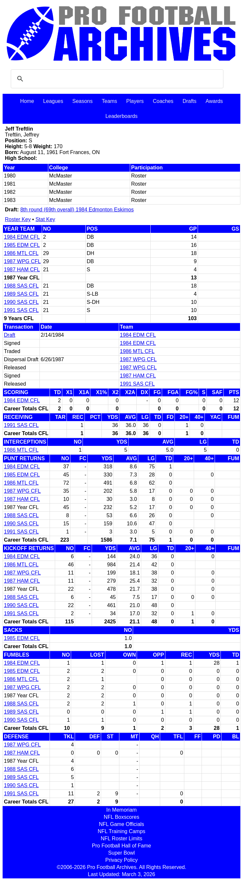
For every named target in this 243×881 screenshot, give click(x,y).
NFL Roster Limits (121, 838)
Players (135, 101)
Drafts (190, 101)
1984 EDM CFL (22, 237)
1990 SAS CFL (21, 302)
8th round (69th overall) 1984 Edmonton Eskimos (77, 209)
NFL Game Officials (121, 824)
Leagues (53, 101)
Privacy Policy (121, 860)
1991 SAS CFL (21, 310)
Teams (109, 101)
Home (27, 101)
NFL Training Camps (121, 831)
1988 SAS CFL (21, 286)
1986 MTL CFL (21, 253)
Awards (214, 101)
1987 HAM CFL (22, 269)
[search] (116, 79)
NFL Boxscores (121, 817)
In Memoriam (121, 810)
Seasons (82, 101)
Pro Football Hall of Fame (121, 845)
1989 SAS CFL (21, 294)
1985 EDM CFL (22, 245)
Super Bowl (121, 853)
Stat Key (45, 219)
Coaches (163, 101)
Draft (9, 335)
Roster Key (18, 219)
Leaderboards (121, 116)
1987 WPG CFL (22, 261)
